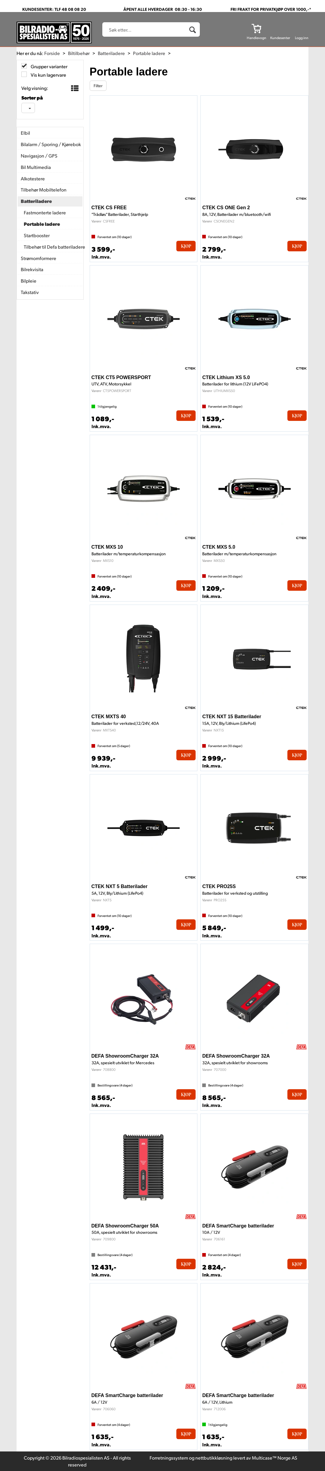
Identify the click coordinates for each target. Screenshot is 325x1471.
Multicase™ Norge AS (274, 1457)
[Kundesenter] (280, 28)
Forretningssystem (169, 1457)
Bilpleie (28, 280)
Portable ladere (149, 53)
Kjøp (186, 246)
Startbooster (37, 235)
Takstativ (30, 292)
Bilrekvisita (32, 269)
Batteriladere (111, 53)
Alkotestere (33, 178)
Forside (52, 53)
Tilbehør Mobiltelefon (44, 189)
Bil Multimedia (36, 167)
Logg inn (301, 37)
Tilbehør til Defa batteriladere (51, 247)
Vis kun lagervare (48, 75)
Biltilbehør (79, 53)
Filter (98, 85)
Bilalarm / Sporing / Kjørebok (50, 144)
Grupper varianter (48, 66)
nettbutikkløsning (213, 1457)
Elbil (25, 133)
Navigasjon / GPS (39, 155)
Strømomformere (38, 258)
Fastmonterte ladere (45, 212)
